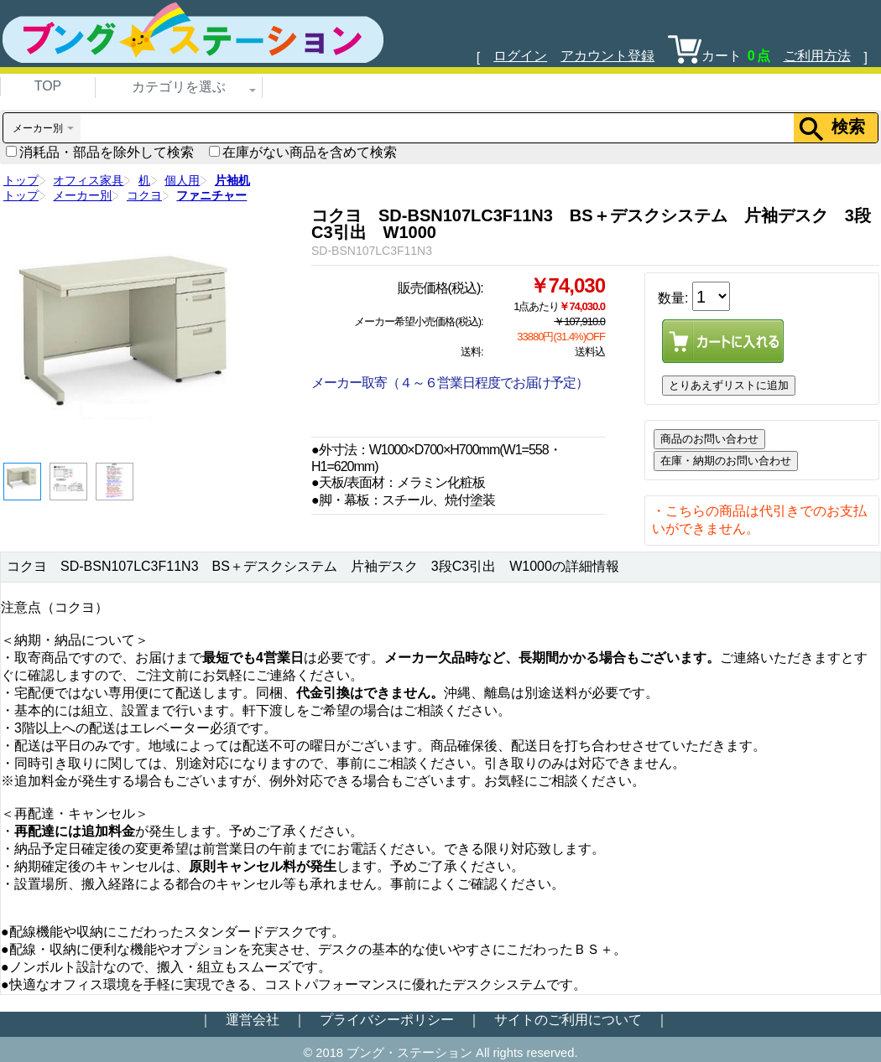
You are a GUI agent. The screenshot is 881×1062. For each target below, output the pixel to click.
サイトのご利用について (568, 1020)
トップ (21, 180)
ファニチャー (211, 195)
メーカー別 (82, 195)
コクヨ (144, 195)
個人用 (182, 180)
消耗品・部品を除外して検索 (100, 152)
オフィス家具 (88, 180)
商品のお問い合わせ (709, 439)
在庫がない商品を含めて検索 (303, 152)
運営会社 (252, 1020)
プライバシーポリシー (387, 1020)
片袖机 (232, 180)
